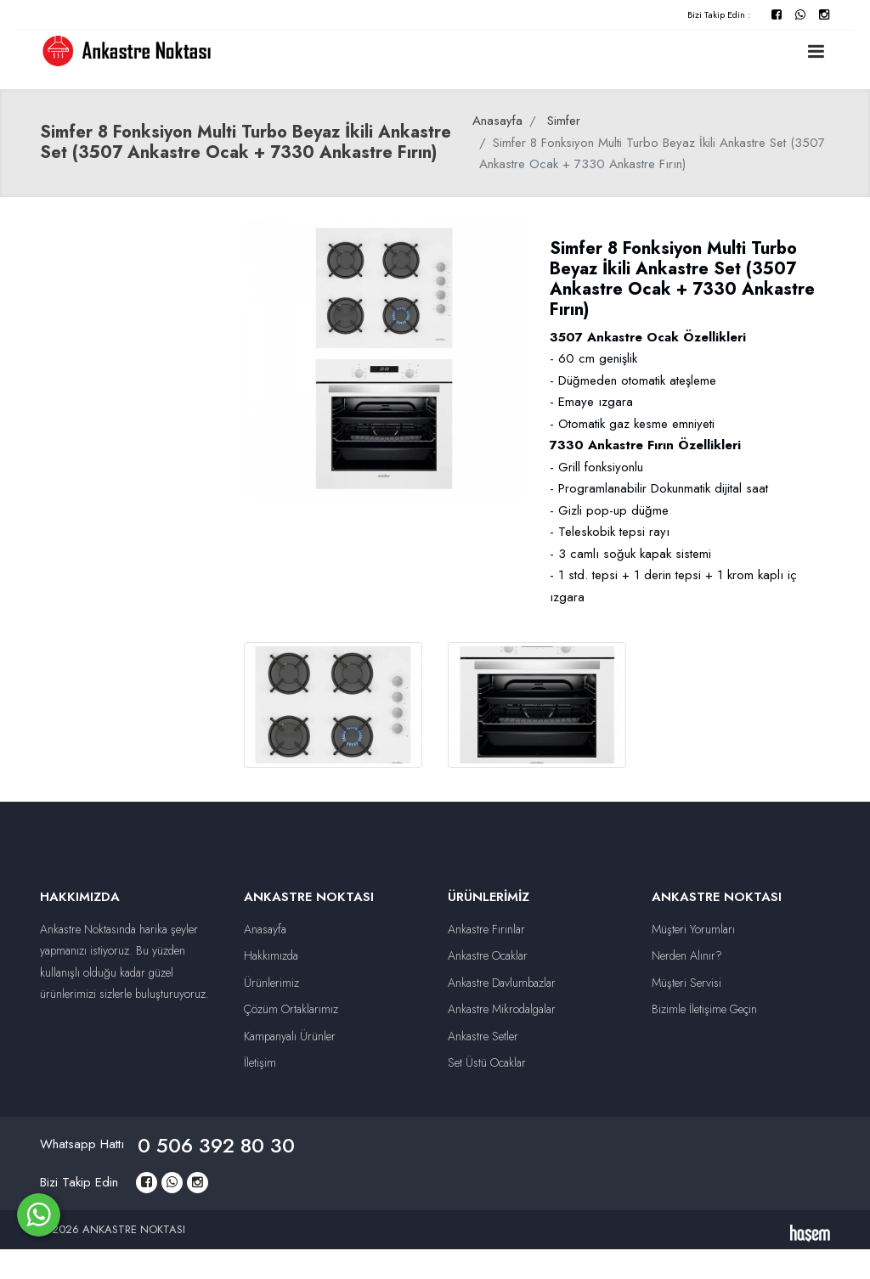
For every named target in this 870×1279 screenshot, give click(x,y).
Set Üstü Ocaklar (487, 1062)
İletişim (260, 1062)
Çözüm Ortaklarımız (291, 1008)
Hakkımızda (271, 955)
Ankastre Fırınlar (486, 929)
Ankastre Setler (483, 1036)
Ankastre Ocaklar (488, 955)
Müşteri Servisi (686, 982)
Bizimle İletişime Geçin (704, 1008)
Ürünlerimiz (271, 982)
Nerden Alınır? (687, 955)
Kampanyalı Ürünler (290, 1036)
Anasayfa (497, 120)
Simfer (563, 120)
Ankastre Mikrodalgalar (502, 1008)
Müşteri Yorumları (693, 929)
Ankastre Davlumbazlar (502, 982)
